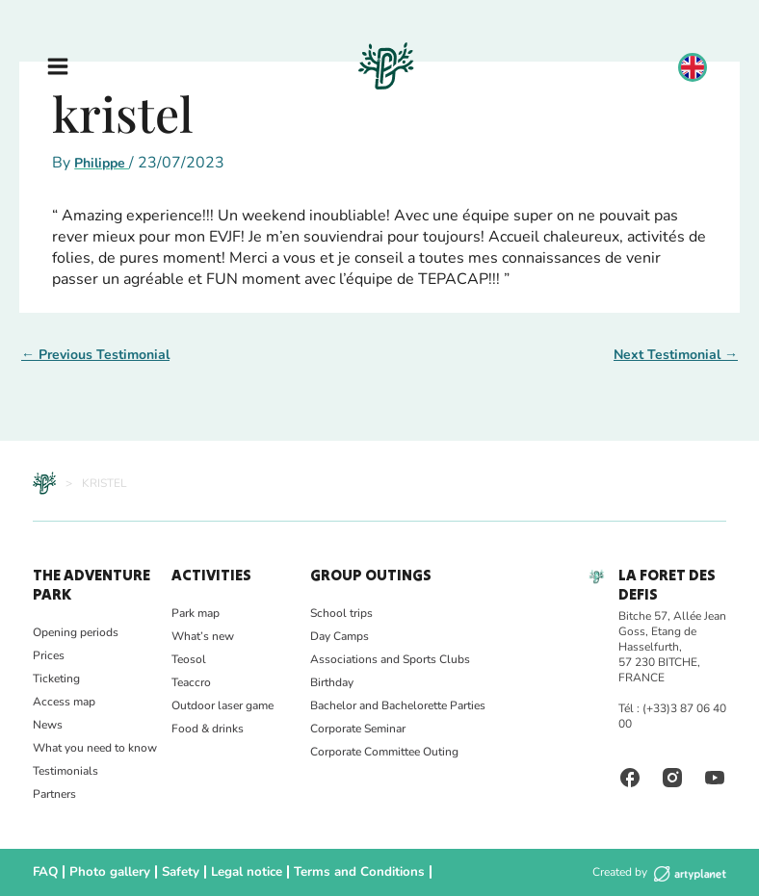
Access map (64, 701)
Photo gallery (104, 872)
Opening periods (75, 632)
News (48, 724)
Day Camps (339, 636)
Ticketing (56, 678)
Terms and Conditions (338, 872)
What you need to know (95, 747)
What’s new (202, 636)
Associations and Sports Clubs (390, 659)
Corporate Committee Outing (384, 751)
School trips (341, 613)
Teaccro (191, 682)
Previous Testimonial (95, 355)
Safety (171, 872)
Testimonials (65, 771)
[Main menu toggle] (57, 66)
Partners (54, 794)
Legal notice (234, 872)
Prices (49, 655)
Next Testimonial (676, 355)
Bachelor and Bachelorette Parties (397, 705)
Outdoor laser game (222, 705)
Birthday (331, 682)
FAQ (44, 872)
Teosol (188, 659)
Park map (195, 613)
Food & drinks (207, 728)
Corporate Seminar (358, 728)
